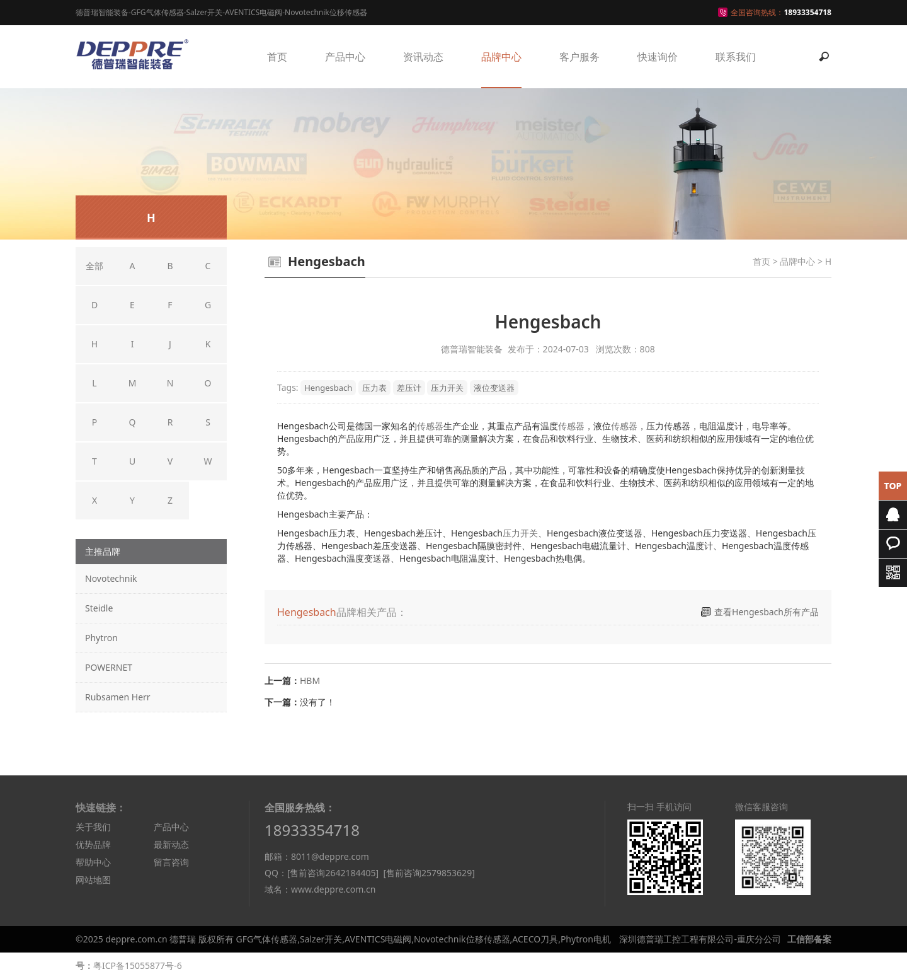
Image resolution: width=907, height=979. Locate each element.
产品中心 (345, 57)
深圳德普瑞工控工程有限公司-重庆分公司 (700, 939)
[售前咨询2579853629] (428, 873)
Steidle (99, 608)
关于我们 (93, 827)
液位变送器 (494, 387)
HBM (310, 680)
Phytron (101, 638)
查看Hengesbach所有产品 (766, 612)
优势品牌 (93, 844)
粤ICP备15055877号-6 (137, 965)
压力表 (374, 387)
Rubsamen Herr (118, 697)
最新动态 (171, 844)
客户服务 (579, 57)
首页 (277, 57)
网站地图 (93, 880)
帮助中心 (93, 862)
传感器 (430, 426)
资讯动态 (423, 57)
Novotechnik (111, 578)
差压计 (409, 387)
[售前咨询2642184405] (333, 873)
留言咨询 (171, 862)
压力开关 (447, 387)
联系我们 (736, 57)
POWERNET (108, 667)
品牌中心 (501, 57)
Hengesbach (328, 387)
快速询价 (657, 57)
